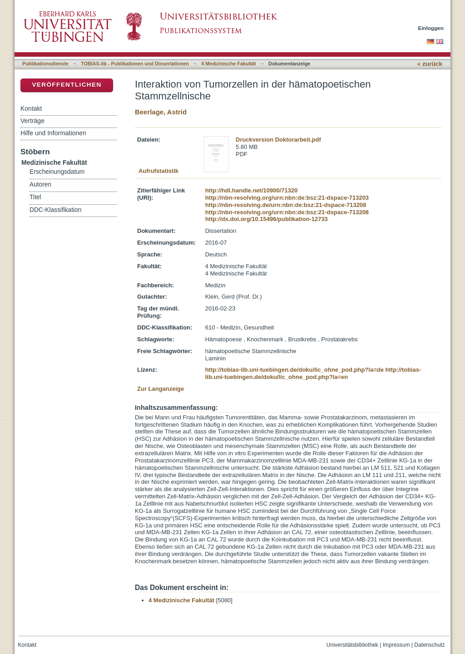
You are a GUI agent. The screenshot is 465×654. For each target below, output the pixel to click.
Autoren (40, 184)
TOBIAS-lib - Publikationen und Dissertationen (135, 63)
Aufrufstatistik (158, 170)
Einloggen (431, 28)
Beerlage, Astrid (161, 112)
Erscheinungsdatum (57, 171)
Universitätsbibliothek (352, 645)
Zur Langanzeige (160, 388)
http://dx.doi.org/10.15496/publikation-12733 (266, 219)
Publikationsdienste (45, 63)
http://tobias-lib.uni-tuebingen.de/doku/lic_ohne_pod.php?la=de (294, 369)
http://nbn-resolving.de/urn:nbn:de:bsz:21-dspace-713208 (285, 205)
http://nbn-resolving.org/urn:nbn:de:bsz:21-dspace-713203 (287, 197)
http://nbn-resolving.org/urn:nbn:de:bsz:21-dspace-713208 (287, 212)
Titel (35, 197)
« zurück (429, 63)
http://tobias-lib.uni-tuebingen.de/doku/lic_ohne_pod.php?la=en (313, 373)
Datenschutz (429, 645)
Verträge (32, 120)
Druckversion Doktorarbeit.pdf (278, 139)
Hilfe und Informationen (53, 133)
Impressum (396, 645)
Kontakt (31, 108)
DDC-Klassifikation (55, 210)
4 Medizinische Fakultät (228, 63)
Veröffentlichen (66, 84)
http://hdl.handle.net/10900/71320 (251, 190)
